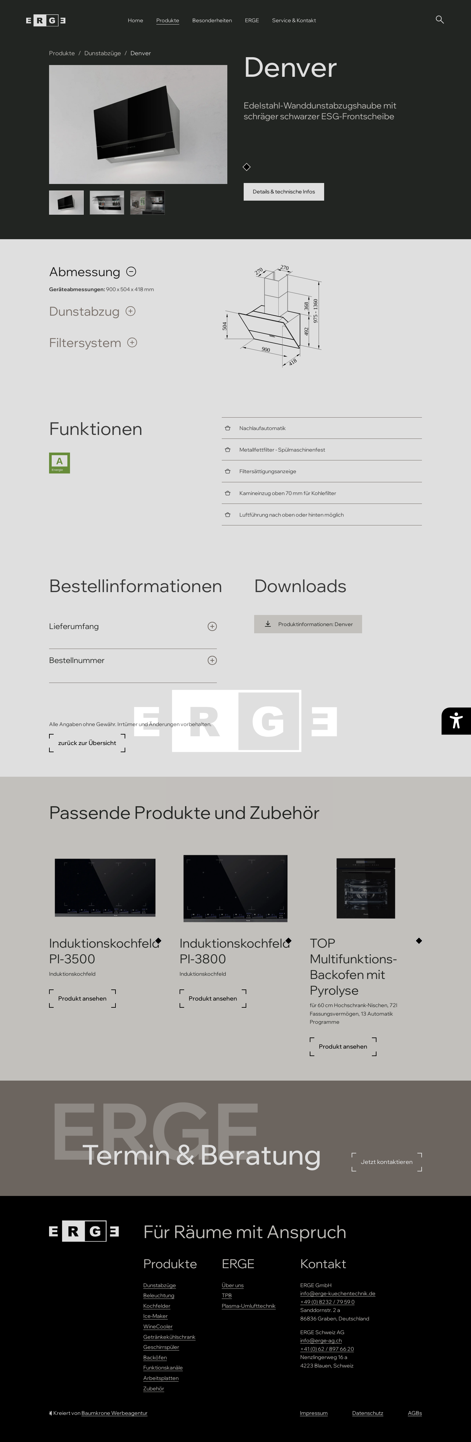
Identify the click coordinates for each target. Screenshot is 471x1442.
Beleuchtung (158, 1295)
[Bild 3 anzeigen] (147, 203)
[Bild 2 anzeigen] (107, 203)
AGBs (415, 1413)
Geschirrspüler (161, 1347)
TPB (227, 1295)
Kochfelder (156, 1305)
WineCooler (158, 1326)
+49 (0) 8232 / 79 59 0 (327, 1302)
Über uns (233, 1285)
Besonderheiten (212, 20)
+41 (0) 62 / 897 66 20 (327, 1349)
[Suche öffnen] (439, 19)
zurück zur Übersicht (87, 743)
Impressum (314, 1413)
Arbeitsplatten (161, 1378)
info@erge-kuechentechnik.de (337, 1293)
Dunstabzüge (102, 53)
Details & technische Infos (284, 191)
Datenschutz (367, 1413)
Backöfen (155, 1357)
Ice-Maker (155, 1316)
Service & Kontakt (294, 20)
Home (135, 20)
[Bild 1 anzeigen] (66, 203)
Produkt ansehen (82, 998)
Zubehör (153, 1388)
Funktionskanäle (163, 1367)
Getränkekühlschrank (169, 1337)
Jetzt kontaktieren (387, 1162)
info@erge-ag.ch (321, 1340)
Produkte (167, 20)
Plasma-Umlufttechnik (249, 1305)
